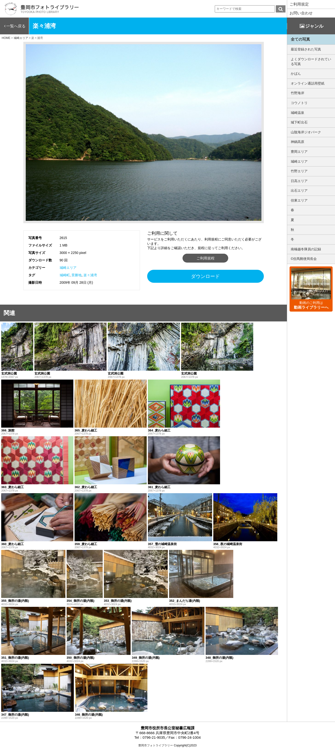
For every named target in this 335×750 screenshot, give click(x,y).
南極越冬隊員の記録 (306, 249)
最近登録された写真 (306, 49)
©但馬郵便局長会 (304, 259)
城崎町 (65, 275)
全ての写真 (300, 39)
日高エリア (299, 181)
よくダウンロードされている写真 (311, 61)
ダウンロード (205, 276)
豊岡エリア (299, 152)
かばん (296, 73)
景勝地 (76, 275)
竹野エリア (299, 171)
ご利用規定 (299, 4)
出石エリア (299, 190)
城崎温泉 (297, 113)
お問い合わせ (301, 13)
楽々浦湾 (90, 275)
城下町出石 (299, 122)
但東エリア (299, 200)
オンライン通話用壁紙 (307, 83)
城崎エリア (68, 268)
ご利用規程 (205, 258)
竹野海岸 (297, 93)
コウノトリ (299, 103)
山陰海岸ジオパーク (306, 132)
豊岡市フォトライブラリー (155, 745)
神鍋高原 (297, 142)
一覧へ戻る (15, 26)
